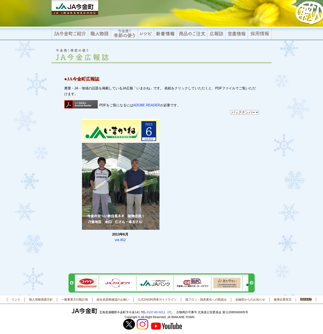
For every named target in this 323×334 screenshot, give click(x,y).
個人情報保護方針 (41, 299)
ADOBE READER (146, 105)
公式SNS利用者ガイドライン (157, 299)
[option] (87, 283)
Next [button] (251, 283)
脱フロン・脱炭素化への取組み (206, 299)
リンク (15, 299)
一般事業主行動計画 (74, 299)
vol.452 (120, 240)
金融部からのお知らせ (250, 299)
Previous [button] (72, 283)
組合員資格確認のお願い (113, 299)
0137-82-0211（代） (160, 312)
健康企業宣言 (282, 299)
